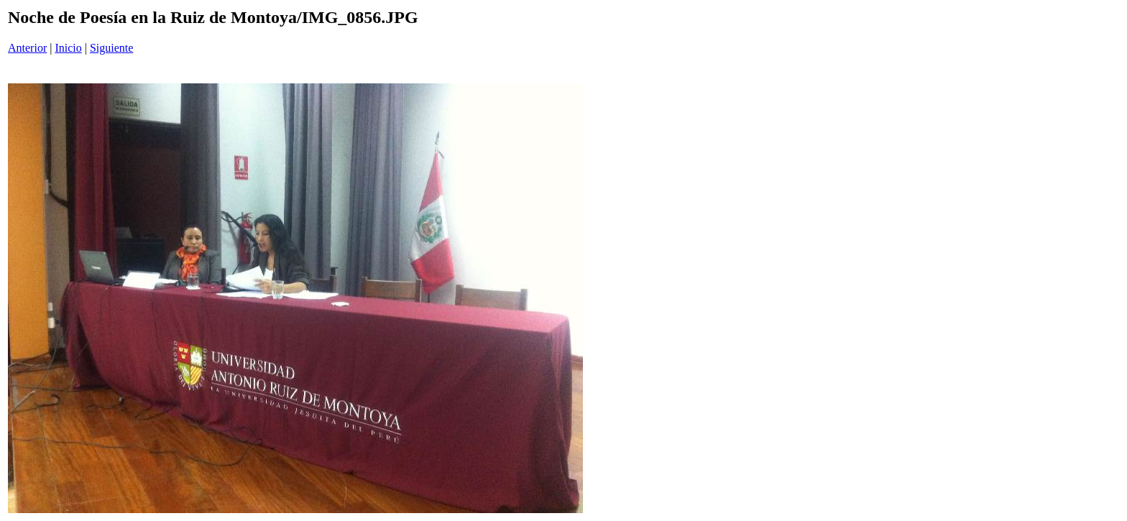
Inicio (68, 48)
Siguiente (111, 48)
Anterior (27, 48)
